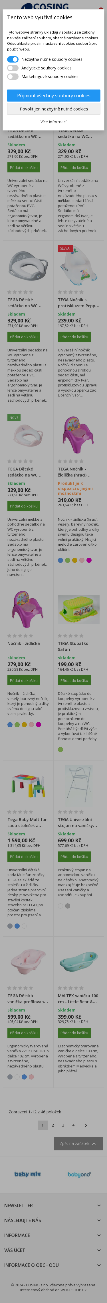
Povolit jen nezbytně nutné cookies (54, 109)
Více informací (53, 122)
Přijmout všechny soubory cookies (53, 95)
